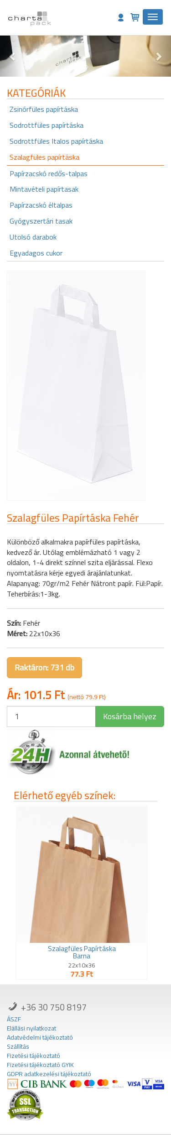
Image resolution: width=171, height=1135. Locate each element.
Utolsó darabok (33, 237)
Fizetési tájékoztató (33, 1056)
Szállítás (18, 1046)
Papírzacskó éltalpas (41, 205)
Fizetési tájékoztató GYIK (40, 1065)
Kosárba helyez (129, 716)
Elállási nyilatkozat (31, 1028)
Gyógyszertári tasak (41, 221)
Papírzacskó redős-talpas (49, 173)
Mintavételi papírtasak (44, 189)
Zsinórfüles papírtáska (44, 109)
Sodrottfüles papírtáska (46, 125)
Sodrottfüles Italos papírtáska (56, 141)
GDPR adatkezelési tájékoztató (49, 1074)
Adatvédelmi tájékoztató (40, 1037)
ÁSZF (14, 1019)
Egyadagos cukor (36, 253)
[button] (13, 56)
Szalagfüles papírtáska (44, 157)
